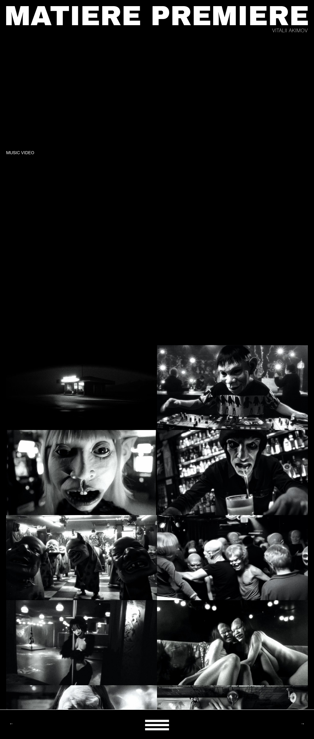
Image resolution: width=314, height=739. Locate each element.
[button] (157, 724)
